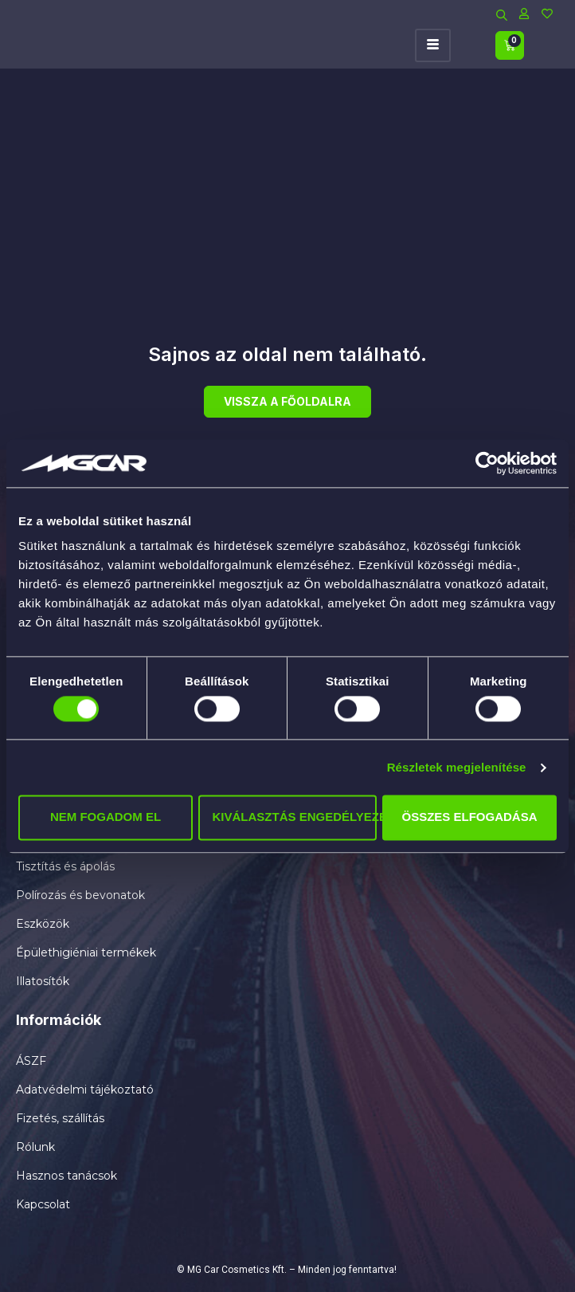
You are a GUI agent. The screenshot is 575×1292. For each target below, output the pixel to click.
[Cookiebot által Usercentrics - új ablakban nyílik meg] (487, 463)
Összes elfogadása (470, 817)
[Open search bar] (501, 13)
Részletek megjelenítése (456, 767)
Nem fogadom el (105, 817)
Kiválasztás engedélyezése (294, 817)
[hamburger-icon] (433, 46)
